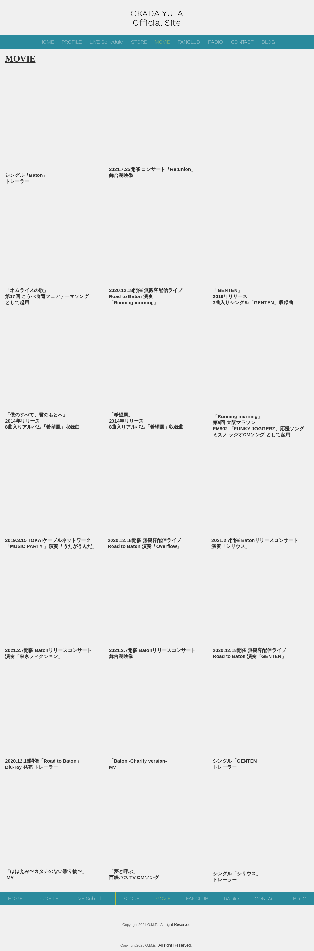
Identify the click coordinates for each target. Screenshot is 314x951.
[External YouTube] (53, 245)
